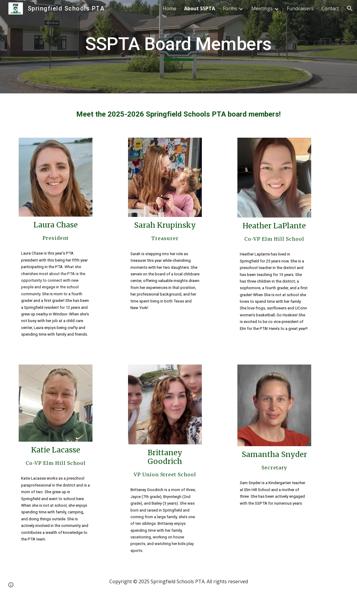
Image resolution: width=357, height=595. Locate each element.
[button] (350, 8)
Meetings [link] (262, 8)
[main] (178, 46)
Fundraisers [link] (300, 8)
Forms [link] (230, 8)
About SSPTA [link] (199, 8)
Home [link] (169, 8)
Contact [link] (330, 8)
